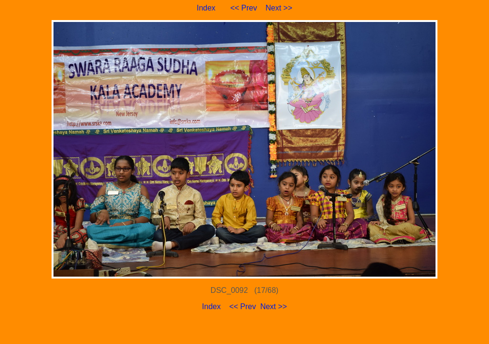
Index (206, 8)
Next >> (279, 8)
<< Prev (243, 8)
